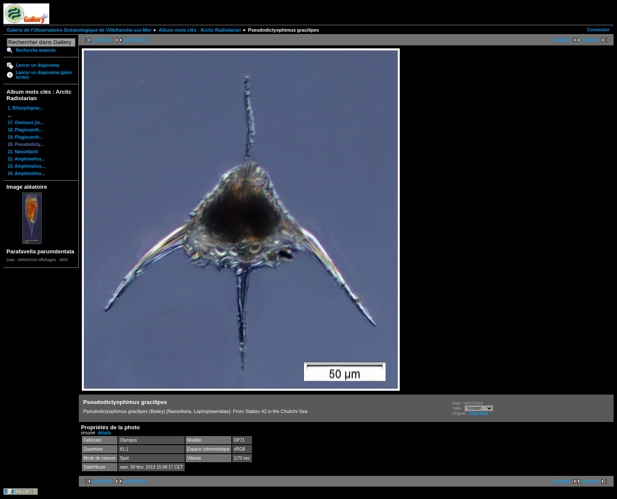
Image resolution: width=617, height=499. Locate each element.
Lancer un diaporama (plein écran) (44, 75)
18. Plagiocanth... (25, 130)
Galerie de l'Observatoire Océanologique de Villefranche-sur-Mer (79, 30)
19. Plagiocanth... (25, 137)
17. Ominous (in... (25, 122)
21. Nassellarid (23, 151)
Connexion (598, 29)
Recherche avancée (36, 50)
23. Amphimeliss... (26, 166)
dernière (590, 40)
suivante (562, 40)
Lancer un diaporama (37, 65)
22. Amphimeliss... (26, 159)
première (102, 40)
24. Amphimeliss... (26, 173)
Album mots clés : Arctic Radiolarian (200, 30)
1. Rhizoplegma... (25, 108)
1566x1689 (478, 413)
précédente (135, 40)
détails (104, 433)
